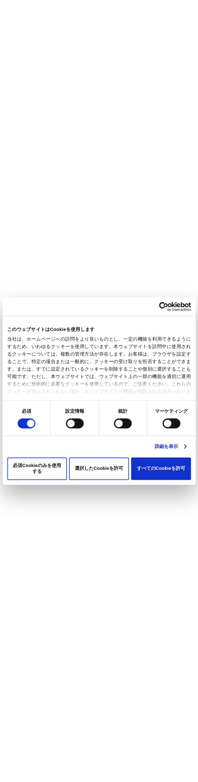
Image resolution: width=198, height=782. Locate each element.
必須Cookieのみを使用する (37, 468)
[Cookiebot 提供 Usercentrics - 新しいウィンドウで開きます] (163, 306)
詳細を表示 (166, 446)
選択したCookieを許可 (99, 468)
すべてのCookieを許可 (161, 468)
